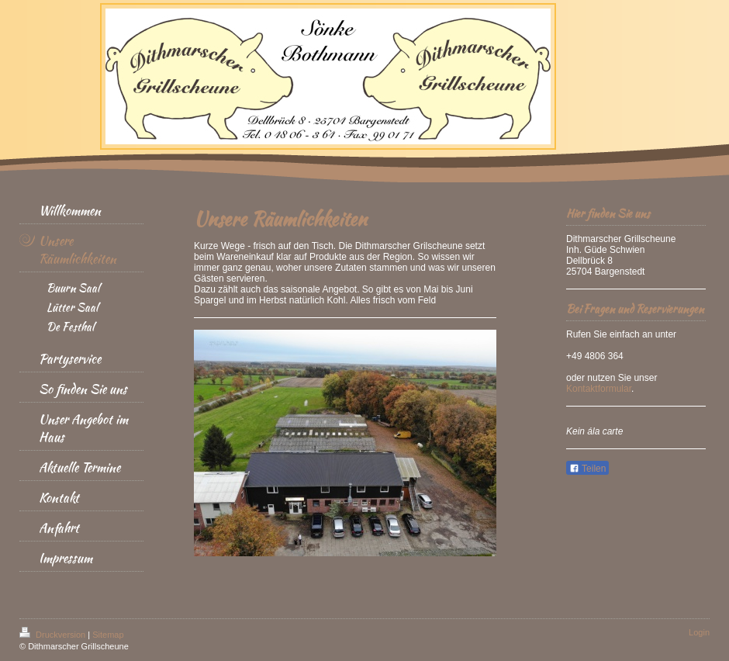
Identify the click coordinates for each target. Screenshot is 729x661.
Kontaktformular (598, 388)
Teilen (587, 468)
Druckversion (53, 634)
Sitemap (107, 634)
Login (699, 632)
